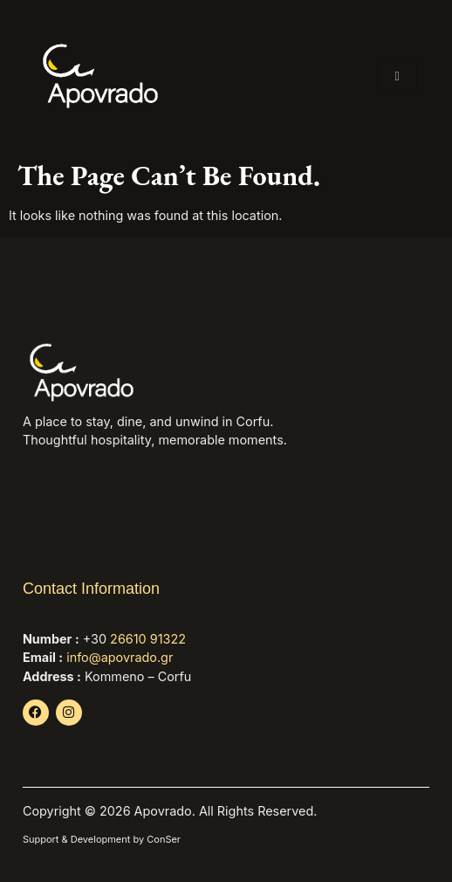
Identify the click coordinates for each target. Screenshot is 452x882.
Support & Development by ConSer (102, 839)
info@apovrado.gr (119, 657)
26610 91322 (148, 638)
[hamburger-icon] (397, 76)
